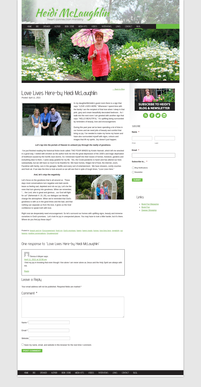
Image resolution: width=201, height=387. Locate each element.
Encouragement (48, 230)
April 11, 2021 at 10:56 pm (35, 259)
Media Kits (82, 26)
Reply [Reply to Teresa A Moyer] (26, 271)
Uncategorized (52, 233)
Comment (29, 293)
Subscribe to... (139, 161)
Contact (128, 26)
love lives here (105, 230)
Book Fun (146, 207)
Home (30, 26)
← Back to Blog (118, 89)
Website (25, 342)
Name (25, 326)
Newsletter (139, 172)
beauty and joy (35, 230)
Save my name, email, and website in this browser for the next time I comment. (58, 349)
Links (118, 26)
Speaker (46, 26)
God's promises (69, 230)
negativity (115, 230)
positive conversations (37, 233)
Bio (37, 26)
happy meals (87, 230)
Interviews (106, 26)
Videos (94, 26)
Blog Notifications (141, 168)
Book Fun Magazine (150, 204)
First (134, 143)
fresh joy (59, 230)
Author (57, 26)
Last (156, 143)
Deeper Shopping (149, 210)
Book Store (69, 26)
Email (25, 334)
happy (79, 230)
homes (96, 230)
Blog (138, 26)
